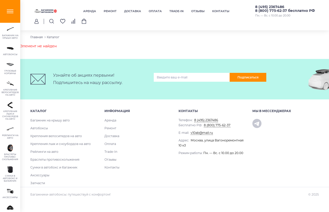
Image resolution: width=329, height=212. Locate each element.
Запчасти (37, 183)
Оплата (155, 11)
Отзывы (198, 11)
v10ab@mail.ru (202, 133)
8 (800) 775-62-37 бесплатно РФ (285, 10)
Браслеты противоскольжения (54, 159)
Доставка (132, 11)
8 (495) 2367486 (269, 7)
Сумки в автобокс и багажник (53, 167)
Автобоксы (39, 128)
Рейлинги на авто (44, 152)
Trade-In (176, 11)
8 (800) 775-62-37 (217, 125)
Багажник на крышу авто (50, 120)
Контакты (220, 11)
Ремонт (110, 11)
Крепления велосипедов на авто (56, 136)
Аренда (89, 11)
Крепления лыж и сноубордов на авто (60, 144)
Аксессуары (39, 175)
